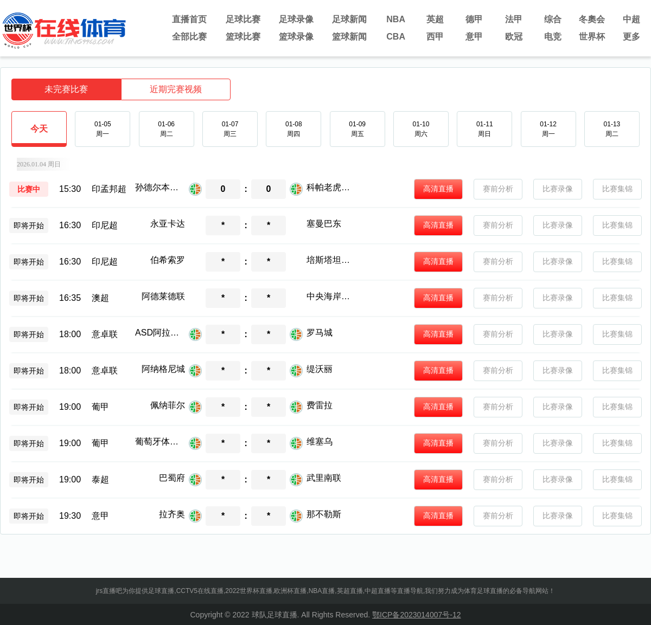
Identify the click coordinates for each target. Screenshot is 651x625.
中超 (631, 19)
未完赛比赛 (66, 89)
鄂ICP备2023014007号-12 (416, 614)
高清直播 (438, 189)
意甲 (474, 36)
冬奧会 (592, 19)
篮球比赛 (243, 36)
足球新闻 (349, 19)
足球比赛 (243, 19)
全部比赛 (189, 36)
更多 (631, 36)
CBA (395, 36)
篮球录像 (296, 36)
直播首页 (189, 19)
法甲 (513, 19)
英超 (435, 19)
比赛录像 (557, 189)
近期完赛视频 (176, 89)
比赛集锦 (617, 189)
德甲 (474, 19)
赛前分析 (498, 189)
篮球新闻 (349, 36)
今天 (39, 135)
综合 (552, 19)
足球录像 (296, 19)
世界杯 (592, 36)
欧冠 (513, 36)
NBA (395, 19)
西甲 (435, 36)
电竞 (552, 36)
